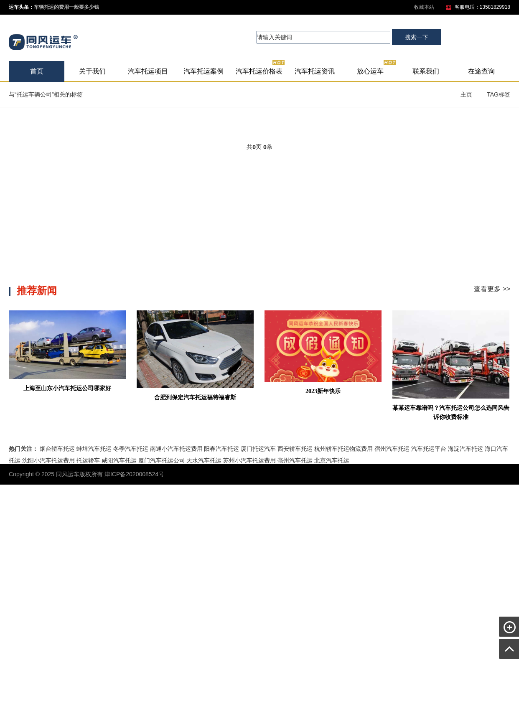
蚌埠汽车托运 (94, 448)
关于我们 (92, 71)
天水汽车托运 (203, 460)
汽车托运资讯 (315, 71)
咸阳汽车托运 (119, 460)
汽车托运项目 (148, 71)
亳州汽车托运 (295, 460)
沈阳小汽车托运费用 (48, 460)
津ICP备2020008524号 (134, 474)
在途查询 (481, 71)
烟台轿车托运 (57, 448)
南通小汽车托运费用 (176, 448)
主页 (466, 94)
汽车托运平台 (428, 448)
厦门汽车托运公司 (161, 460)
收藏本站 (424, 7)
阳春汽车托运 (221, 448)
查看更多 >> (492, 288)
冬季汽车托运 (130, 448)
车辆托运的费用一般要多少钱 (66, 7)
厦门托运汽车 (258, 448)
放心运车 (377, 68)
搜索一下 (416, 37)
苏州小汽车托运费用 (249, 460)
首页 (36, 71)
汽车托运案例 (203, 71)
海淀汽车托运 (465, 448)
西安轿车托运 (295, 448)
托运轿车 (88, 460)
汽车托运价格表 (260, 68)
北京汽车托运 (331, 460)
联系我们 (425, 71)
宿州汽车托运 (392, 448)
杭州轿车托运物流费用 (343, 448)
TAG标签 (498, 94)
